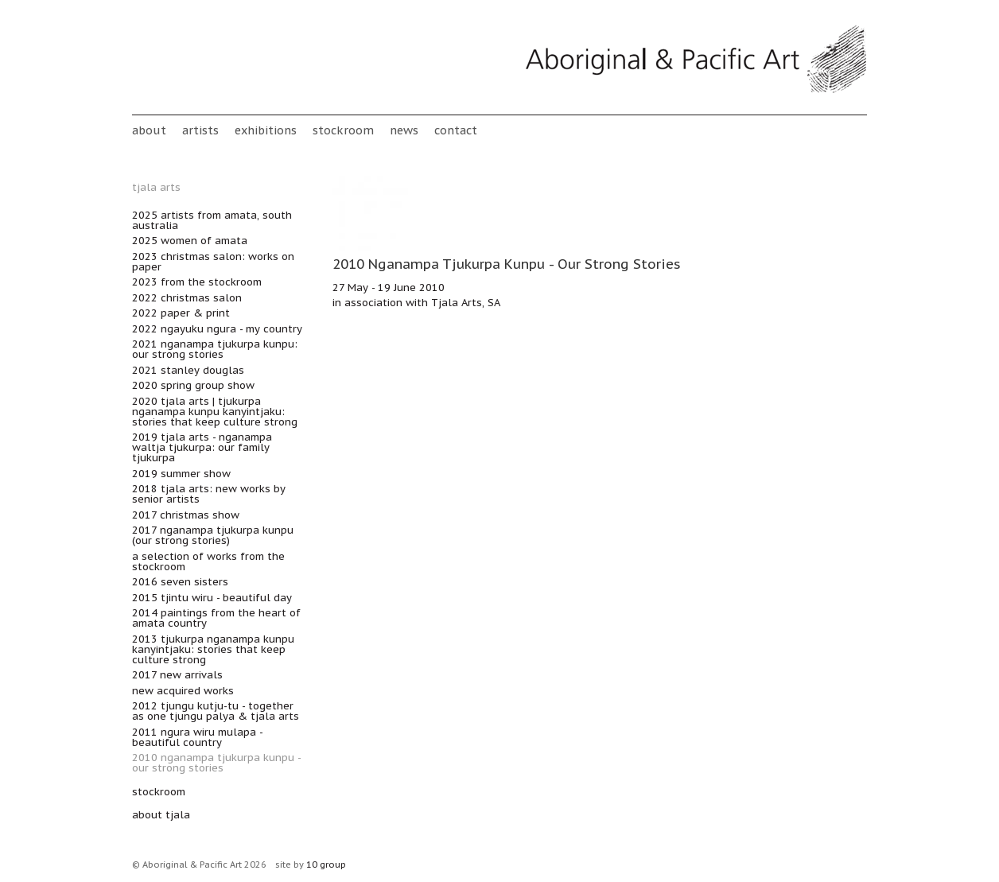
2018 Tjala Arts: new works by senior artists (209, 494)
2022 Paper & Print (181, 313)
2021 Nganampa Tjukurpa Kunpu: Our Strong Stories (214, 349)
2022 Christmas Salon (187, 298)
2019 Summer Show (181, 473)
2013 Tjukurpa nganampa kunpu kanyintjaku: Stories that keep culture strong (213, 649)
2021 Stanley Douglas (188, 370)
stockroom (343, 130)
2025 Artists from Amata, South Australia (212, 220)
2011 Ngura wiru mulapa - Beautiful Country (197, 737)
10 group (326, 864)
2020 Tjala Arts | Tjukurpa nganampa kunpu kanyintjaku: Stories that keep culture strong (214, 411)
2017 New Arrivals (177, 675)
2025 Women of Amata (189, 240)
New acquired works (183, 691)
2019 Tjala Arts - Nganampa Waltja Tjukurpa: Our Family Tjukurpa (202, 447)
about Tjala (161, 815)
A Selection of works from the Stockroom (208, 561)
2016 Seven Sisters (180, 582)
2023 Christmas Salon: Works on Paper (213, 261)
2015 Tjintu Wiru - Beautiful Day (212, 598)
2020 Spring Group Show (193, 385)
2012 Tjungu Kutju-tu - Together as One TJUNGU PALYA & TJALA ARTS (215, 711)
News (404, 130)
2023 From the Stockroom (197, 282)
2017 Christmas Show (185, 515)
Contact (455, 130)
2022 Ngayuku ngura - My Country (217, 329)
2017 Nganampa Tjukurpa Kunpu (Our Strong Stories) (212, 535)
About (149, 130)
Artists (200, 130)
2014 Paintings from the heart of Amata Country (216, 618)
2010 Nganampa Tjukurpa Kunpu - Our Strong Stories (216, 762)
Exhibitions (266, 130)
